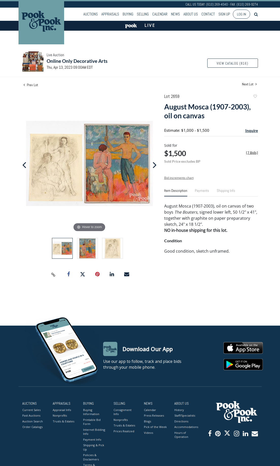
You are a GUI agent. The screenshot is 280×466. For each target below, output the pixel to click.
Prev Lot (31, 85)
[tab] (175, 193)
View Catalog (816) (232, 63)
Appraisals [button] (110, 14)
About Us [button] (190, 14)
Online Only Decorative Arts (77, 61)
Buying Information (91, 412)
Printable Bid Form (92, 422)
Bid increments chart (179, 178)
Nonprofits (60, 415)
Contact (208, 14)
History (179, 410)
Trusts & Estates (63, 421)
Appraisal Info (62, 410)
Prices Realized (124, 431)
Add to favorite (255, 97)
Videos (148, 433)
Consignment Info (123, 412)
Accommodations (185, 427)
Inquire (251, 130)
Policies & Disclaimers (91, 457)
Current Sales (31, 410)
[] (252, 153)
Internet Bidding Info (94, 432)
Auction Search (32, 421)
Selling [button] (143, 14)
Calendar (159, 14)
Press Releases (154, 415)
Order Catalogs (32, 427)
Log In (241, 14)
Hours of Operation (181, 435)
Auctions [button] (90, 14)
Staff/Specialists (184, 415)
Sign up (224, 14)
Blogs (147, 421)
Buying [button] (128, 14)
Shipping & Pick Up (93, 447)
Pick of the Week (155, 427)
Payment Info (92, 439)
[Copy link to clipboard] (53, 274)
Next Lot (249, 84)
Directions (181, 421)
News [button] (175, 14)
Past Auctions (31, 415)
